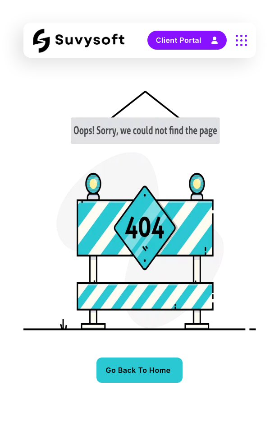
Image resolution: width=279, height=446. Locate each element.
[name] (241, 40)
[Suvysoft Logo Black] (79, 40)
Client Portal (187, 40)
